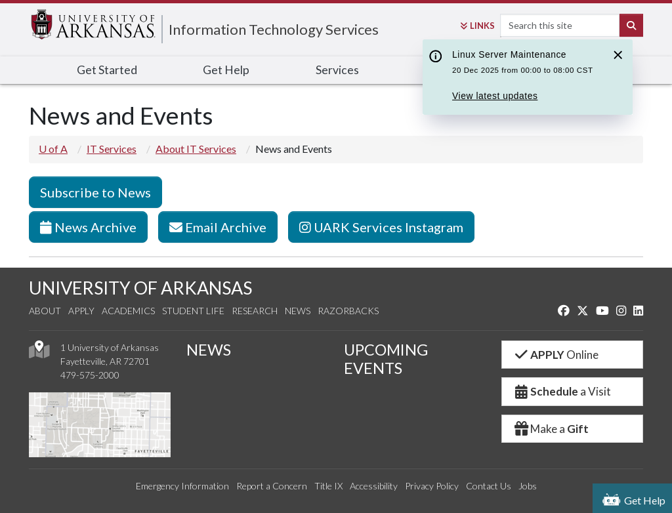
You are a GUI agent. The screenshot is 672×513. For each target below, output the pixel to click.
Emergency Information (182, 485)
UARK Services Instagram (381, 227)
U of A (53, 148)
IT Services (111, 148)
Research (255, 310)
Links (477, 25)
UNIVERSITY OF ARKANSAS (140, 287)
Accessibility (374, 485)
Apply (81, 310)
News (297, 310)
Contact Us (488, 485)
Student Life (193, 310)
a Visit (562, 391)
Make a (551, 429)
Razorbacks (348, 310)
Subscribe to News (95, 192)
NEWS (208, 349)
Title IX (328, 485)
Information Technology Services (274, 29)
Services (337, 70)
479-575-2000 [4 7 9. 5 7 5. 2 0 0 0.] (89, 374)
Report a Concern (271, 485)
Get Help (226, 70)
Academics (128, 310)
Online (555, 354)
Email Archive (217, 227)
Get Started (107, 70)
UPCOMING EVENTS (386, 358)
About (45, 310)
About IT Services (196, 148)
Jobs (527, 485)
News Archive (88, 227)
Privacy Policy (432, 485)
